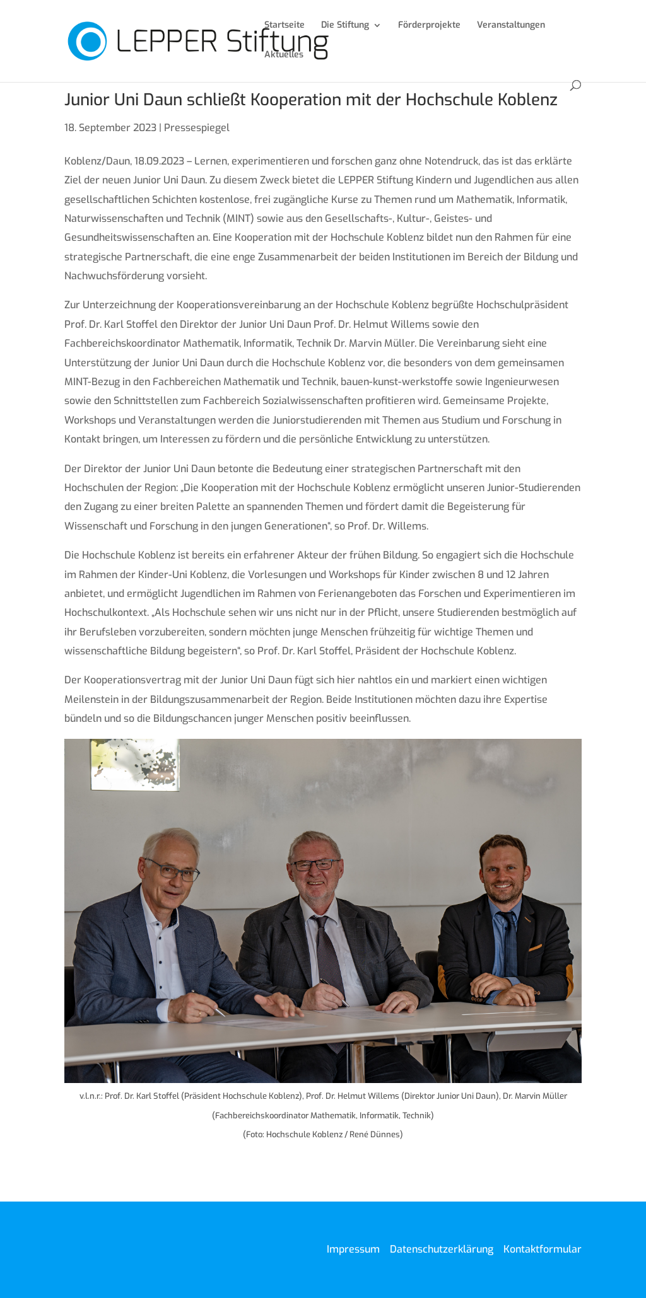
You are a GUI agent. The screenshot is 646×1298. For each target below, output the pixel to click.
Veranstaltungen (511, 26)
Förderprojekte (429, 26)
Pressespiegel (197, 127)
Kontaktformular (542, 1249)
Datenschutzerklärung (441, 1249)
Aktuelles (283, 55)
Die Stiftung (345, 26)
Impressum (353, 1249)
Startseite (284, 26)
